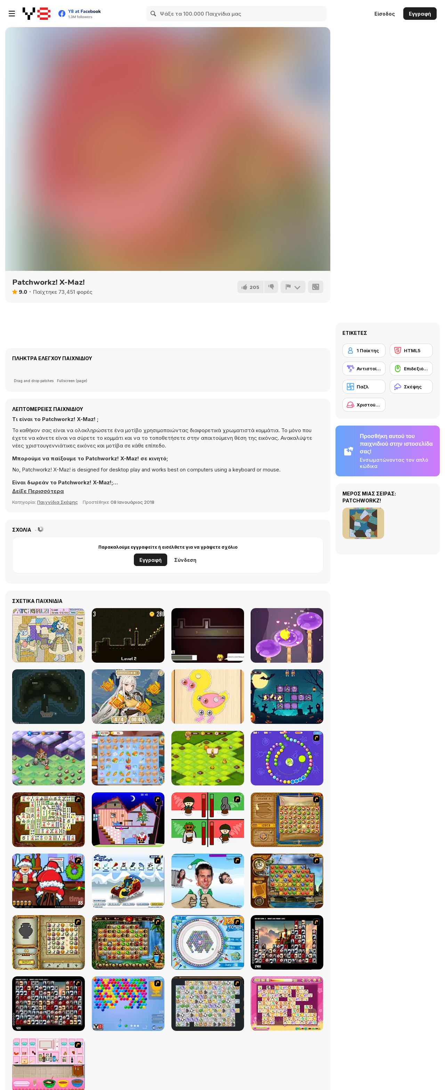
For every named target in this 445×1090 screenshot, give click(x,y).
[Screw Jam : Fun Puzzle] (207, 696)
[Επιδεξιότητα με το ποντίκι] (411, 369)
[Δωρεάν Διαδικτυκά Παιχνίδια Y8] (36, 13)
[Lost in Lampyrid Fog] (48, 696)
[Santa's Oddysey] (128, 819)
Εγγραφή (420, 14)
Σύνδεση (185, 560)
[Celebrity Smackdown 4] (207, 881)
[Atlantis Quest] (48, 942)
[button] (38, 491)
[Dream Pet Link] (287, 1003)
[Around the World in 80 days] (287, 881)
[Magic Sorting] (287, 696)
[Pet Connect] (207, 1003)
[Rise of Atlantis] (287, 819)
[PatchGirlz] (48, 635)
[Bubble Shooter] (128, 1003)
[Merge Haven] (128, 758)
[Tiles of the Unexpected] (287, 942)
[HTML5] (411, 350)
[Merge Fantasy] (48, 758)
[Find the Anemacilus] (128, 696)
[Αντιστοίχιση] (364, 369)
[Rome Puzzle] (128, 942)
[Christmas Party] (48, 881)
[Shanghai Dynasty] (48, 819)
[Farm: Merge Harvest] (207, 758)
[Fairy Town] (207, 942)
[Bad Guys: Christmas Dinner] (207, 819)
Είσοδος (384, 14)
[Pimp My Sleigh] (128, 881)
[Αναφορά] (293, 287)
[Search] (153, 13)
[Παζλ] (364, 387)
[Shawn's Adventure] (128, 635)
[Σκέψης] (411, 387)
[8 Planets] (287, 758)
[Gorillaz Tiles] (48, 1003)
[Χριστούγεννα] (364, 405)
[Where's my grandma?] (207, 635)
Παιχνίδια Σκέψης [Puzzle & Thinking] (57, 502)
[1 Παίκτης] (364, 350)
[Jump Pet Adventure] (287, 635)
